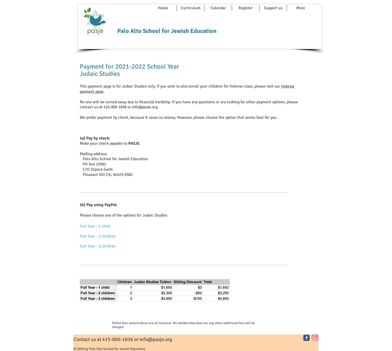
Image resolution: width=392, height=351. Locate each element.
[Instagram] (315, 338)
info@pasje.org (156, 339)
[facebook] (306, 338)
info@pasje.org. (145, 107)
